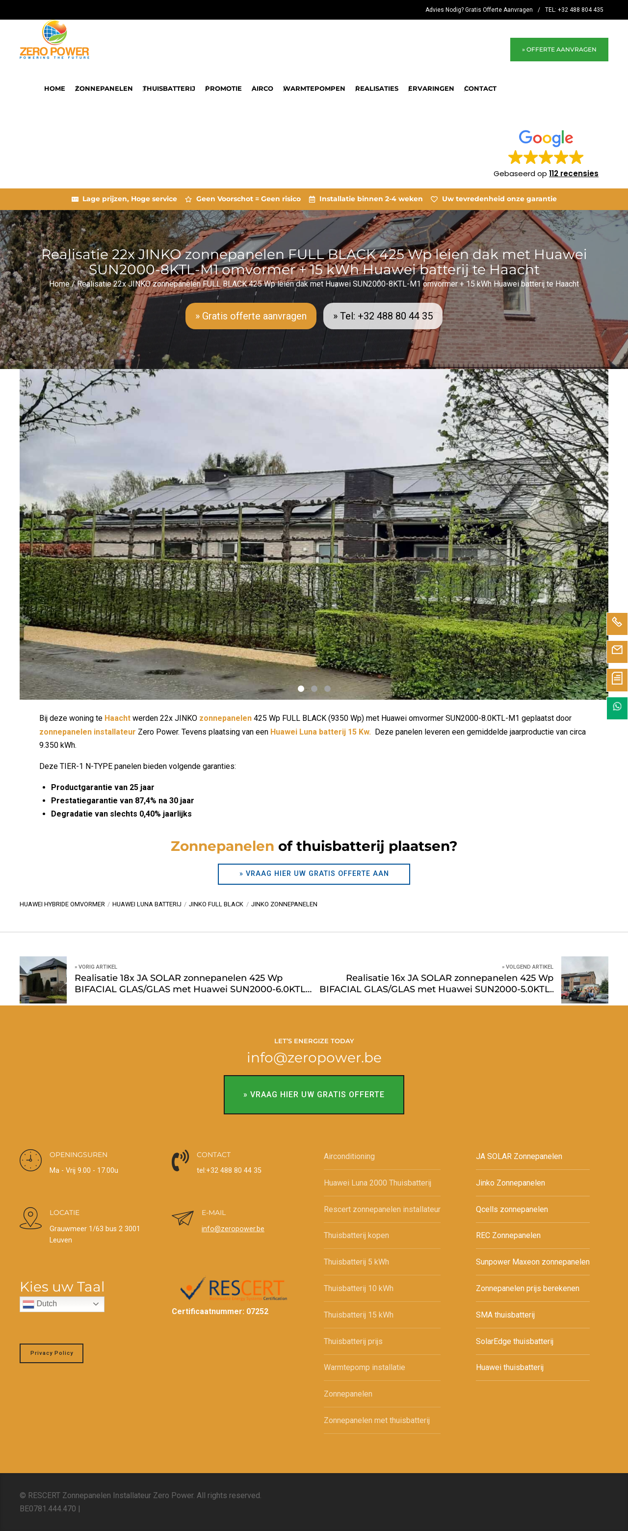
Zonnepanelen (104, 88)
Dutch (40, 1304)
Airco (262, 88)
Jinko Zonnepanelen (510, 1183)
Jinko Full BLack (216, 904)
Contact (480, 88)
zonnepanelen (225, 718)
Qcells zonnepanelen (512, 1209)
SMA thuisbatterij (505, 1315)
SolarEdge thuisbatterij (514, 1341)
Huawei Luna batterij (147, 904)
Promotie (223, 88)
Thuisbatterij (169, 88)
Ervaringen (431, 88)
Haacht (118, 718)
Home (54, 88)
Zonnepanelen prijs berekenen (527, 1288)
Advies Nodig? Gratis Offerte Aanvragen (479, 9)
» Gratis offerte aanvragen (251, 316)
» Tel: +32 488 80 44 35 (383, 316)
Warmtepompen (314, 88)
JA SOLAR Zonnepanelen (519, 1156)
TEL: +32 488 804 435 (574, 9)
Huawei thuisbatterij (510, 1367)
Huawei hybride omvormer (62, 904)
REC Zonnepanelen (508, 1235)
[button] (546, 153)
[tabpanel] (314, 534)
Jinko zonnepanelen (284, 904)
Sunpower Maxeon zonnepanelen (533, 1262)
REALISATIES (376, 88)
